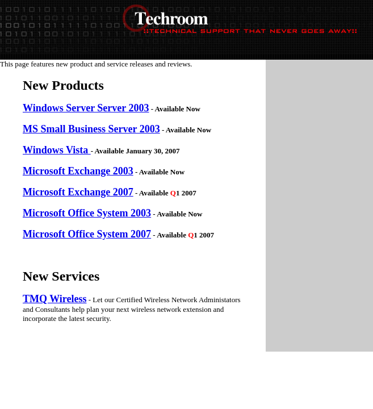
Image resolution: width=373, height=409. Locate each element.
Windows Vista (57, 150)
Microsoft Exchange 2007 (78, 192)
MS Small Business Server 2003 (91, 129)
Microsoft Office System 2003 (87, 213)
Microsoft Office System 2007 (87, 234)
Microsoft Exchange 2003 (78, 171)
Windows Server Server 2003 (86, 108)
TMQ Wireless (55, 298)
